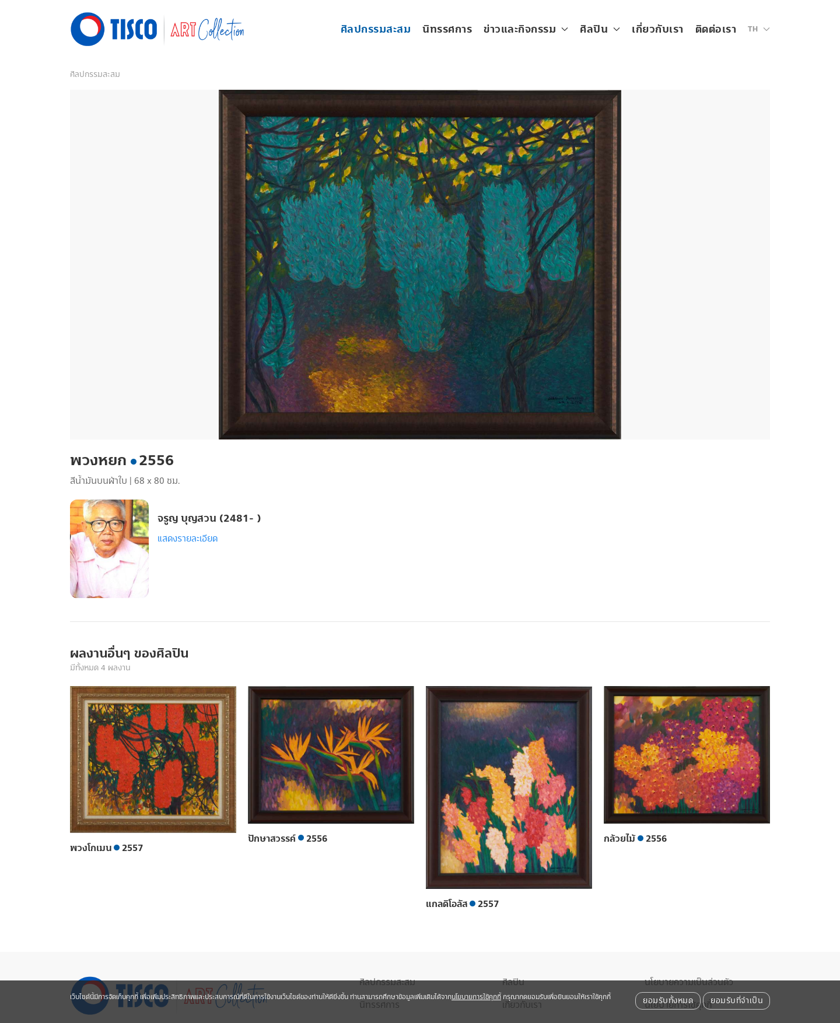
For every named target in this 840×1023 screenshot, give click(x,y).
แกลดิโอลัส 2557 (462, 904)
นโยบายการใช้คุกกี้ (476, 997)
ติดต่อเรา (716, 29)
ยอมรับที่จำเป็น (736, 1001)
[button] (759, 29)
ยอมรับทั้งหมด (668, 1001)
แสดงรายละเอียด (188, 538)
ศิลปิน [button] (600, 29)
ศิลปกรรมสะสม (376, 29)
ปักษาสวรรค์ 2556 (287, 838)
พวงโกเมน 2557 (106, 848)
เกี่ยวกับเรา (658, 29)
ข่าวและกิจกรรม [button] (526, 29)
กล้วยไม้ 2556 (635, 838)
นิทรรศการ (447, 29)
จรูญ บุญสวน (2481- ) (209, 518)
